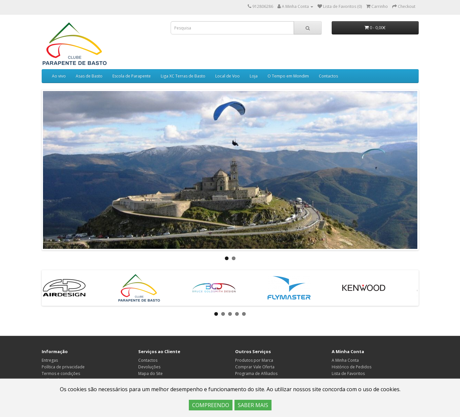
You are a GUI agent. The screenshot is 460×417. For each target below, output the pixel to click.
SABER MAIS (253, 405)
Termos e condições (61, 373)
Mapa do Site (150, 373)
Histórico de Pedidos (351, 367)
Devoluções (149, 367)
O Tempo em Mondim (288, 76)
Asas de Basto (89, 76)
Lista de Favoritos (348, 373)
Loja (254, 76)
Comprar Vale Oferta (254, 367)
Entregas (50, 360)
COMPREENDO (210, 405)
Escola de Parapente (131, 76)
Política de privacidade (63, 367)
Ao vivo (59, 76)
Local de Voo (227, 76)
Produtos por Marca (254, 360)
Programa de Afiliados (256, 373)
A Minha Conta (345, 360)
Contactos (328, 76)
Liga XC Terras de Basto (183, 76)
